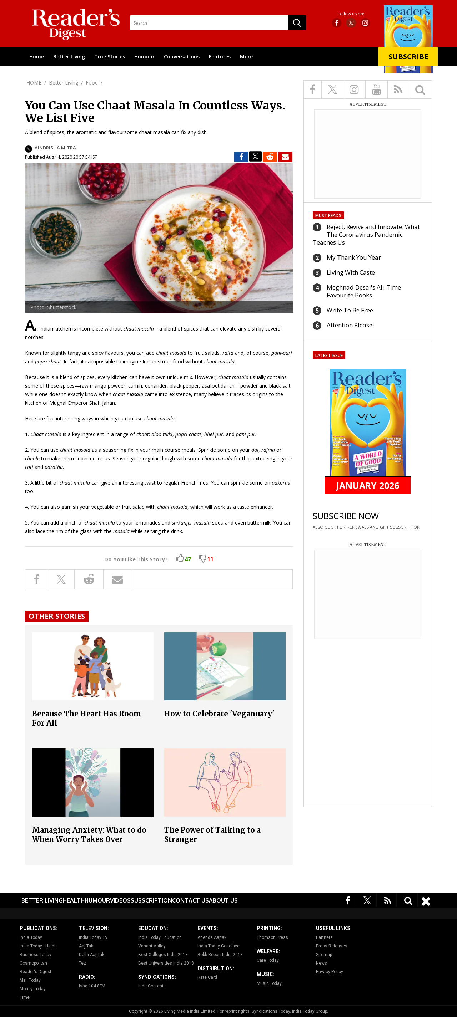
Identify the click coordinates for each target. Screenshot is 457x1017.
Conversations (182, 56)
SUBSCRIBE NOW (346, 516)
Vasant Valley (152, 946)
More (246, 56)
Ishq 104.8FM (92, 985)
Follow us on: (351, 14)
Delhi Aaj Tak (91, 954)
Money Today (33, 988)
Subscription (151, 900)
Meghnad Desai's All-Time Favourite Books (364, 291)
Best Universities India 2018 (166, 963)
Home (36, 56)
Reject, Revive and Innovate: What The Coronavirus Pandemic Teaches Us (366, 234)
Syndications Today (271, 1011)
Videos (120, 900)
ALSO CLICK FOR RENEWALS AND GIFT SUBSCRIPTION (366, 527)
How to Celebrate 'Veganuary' (219, 713)
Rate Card (207, 977)
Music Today (269, 983)
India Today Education (160, 937)
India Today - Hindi (37, 946)
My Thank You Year (354, 257)
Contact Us (190, 900)
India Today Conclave (218, 946)
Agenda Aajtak (211, 937)
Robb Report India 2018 (220, 954)
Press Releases (331, 946)
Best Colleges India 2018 (163, 954)
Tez (82, 963)
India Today (31, 937)
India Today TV (93, 937)
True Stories (109, 56)
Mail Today (30, 980)
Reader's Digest (35, 971)
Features (220, 56)
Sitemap (324, 954)
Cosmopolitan (33, 963)
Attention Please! (350, 325)
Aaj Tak (86, 946)
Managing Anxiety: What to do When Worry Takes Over (89, 835)
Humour (144, 56)
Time (25, 997)
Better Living (69, 56)
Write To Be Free (350, 310)
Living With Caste (351, 272)
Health (74, 900)
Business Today (35, 954)
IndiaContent (151, 985)
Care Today (268, 960)
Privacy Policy (329, 971)
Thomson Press (272, 937)
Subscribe (408, 56)
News (321, 963)
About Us (223, 900)
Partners (324, 937)
